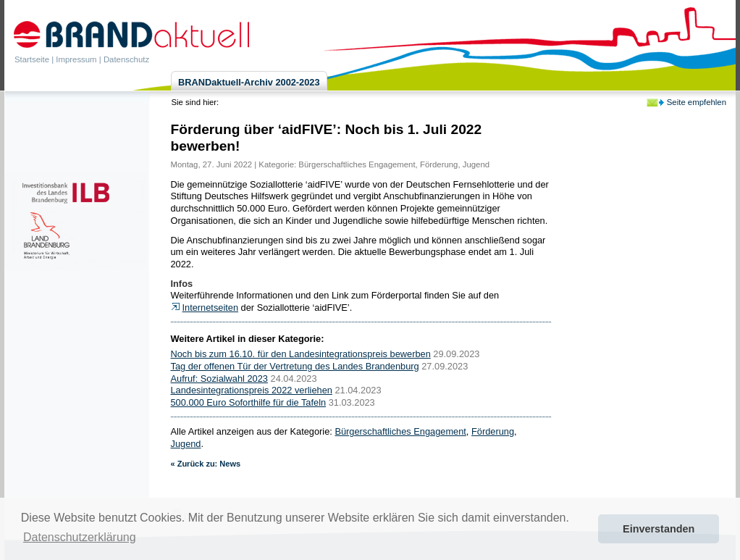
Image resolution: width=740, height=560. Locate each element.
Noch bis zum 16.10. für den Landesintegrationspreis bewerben (301, 353)
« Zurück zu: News (206, 463)
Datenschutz (126, 59)
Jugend (476, 164)
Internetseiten (210, 307)
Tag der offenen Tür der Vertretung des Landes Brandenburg (295, 366)
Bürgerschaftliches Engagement (356, 164)
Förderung (439, 164)
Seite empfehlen (696, 102)
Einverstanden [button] (658, 529)
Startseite (31, 59)
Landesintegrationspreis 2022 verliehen (251, 390)
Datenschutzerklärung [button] (79, 537)
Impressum (76, 59)
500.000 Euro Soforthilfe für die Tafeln (249, 402)
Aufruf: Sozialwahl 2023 (219, 378)
